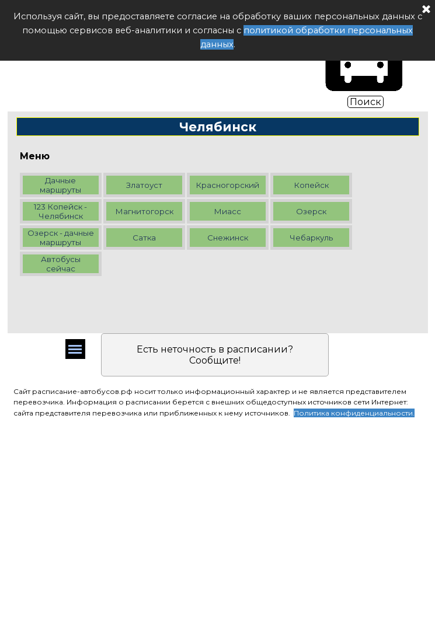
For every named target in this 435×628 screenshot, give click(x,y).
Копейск (311, 185)
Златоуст (144, 185)
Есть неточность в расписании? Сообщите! (215, 355)
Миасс (227, 211)
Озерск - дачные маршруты (60, 237)
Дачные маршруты (60, 185)
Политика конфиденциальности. (354, 413)
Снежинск (227, 237)
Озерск (311, 211)
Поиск (365, 101)
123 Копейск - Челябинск (60, 211)
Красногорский (227, 185)
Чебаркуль (311, 237)
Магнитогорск (144, 211)
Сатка (144, 237)
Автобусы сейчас (61, 263)
